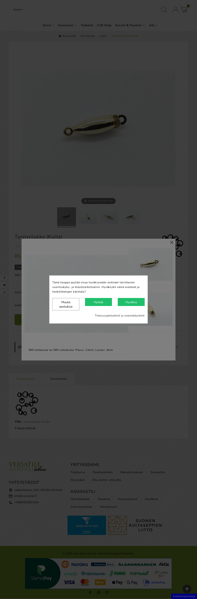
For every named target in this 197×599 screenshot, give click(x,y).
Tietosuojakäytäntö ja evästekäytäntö (120, 316)
